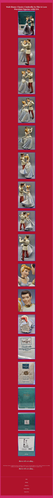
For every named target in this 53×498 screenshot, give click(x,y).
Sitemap (26, 482)
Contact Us (27, 485)
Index (26, 479)
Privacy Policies (26, 488)
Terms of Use (26, 491)
